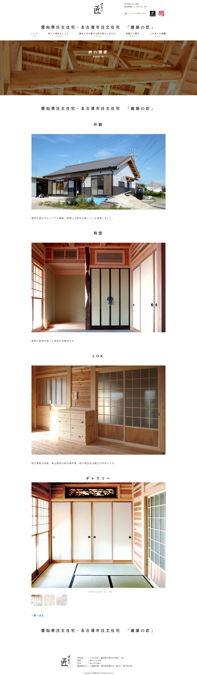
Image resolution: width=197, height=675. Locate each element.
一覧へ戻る (37, 615)
